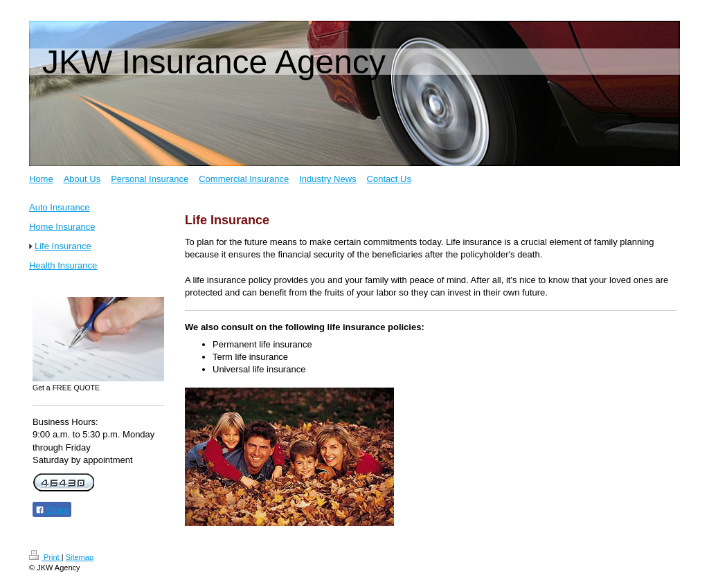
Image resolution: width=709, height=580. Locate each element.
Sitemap (79, 557)
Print (45, 557)
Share (52, 510)
